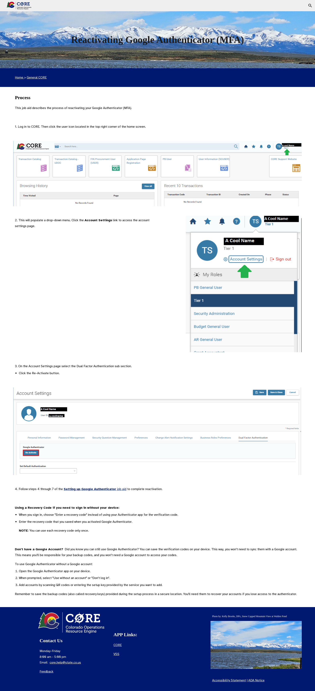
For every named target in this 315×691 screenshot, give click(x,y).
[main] (157, 39)
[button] (310, 5)
